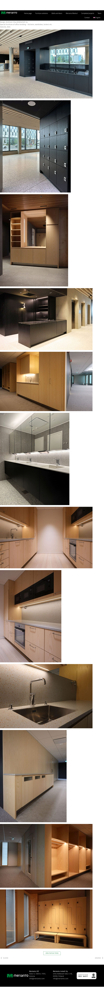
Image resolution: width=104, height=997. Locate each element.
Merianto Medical (72, 13)
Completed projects (87, 13)
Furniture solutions (41, 13)
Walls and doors (57, 13)
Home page (28, 13)
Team (99, 13)
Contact (87, 17)
